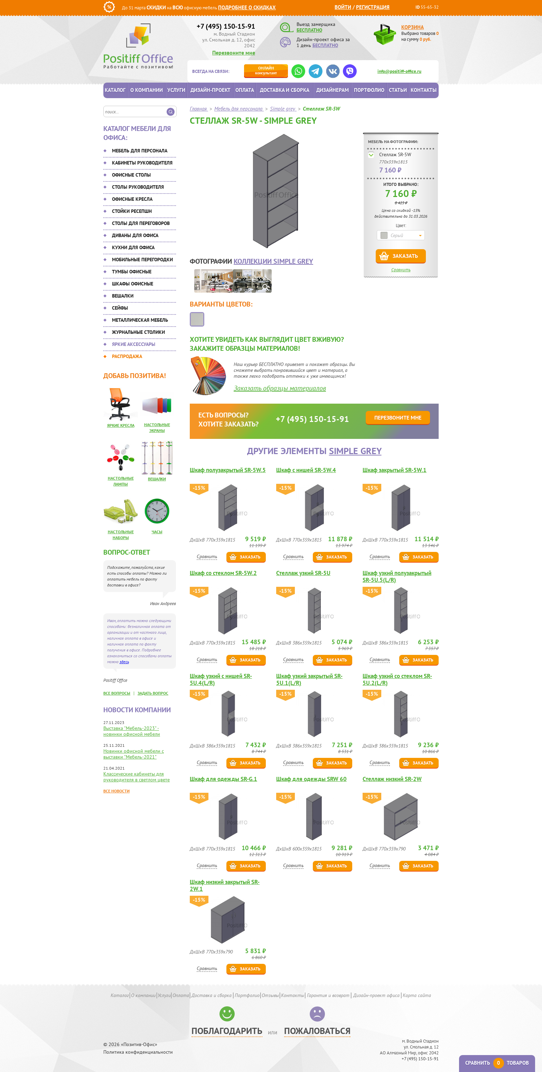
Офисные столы (131, 175)
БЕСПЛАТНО (309, 30)
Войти (343, 7)
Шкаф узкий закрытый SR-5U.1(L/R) (309, 679)
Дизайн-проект (210, 90)
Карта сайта (417, 995)
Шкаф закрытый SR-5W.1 (395, 470)
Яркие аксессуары (133, 344)
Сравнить (401, 270)
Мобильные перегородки (142, 259)
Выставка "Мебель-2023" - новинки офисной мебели (131, 731)
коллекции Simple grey (273, 261)
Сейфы (120, 308)
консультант (266, 70)
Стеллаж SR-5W (395, 154)
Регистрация (373, 7)
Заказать (405, 255)
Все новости (116, 790)
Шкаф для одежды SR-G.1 (223, 779)
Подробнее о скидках (247, 7)
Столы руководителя (138, 187)
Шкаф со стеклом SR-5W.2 (223, 573)
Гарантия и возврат (328, 995)
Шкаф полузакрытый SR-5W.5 (228, 470)
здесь (124, 661)
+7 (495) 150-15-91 (226, 26)
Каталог (115, 90)
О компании (146, 90)
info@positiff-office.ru (399, 71)
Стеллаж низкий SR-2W (392, 779)
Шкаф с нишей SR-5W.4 (306, 470)
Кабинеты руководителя (142, 163)
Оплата (244, 90)
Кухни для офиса (133, 247)
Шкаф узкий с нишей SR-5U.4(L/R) (221, 679)
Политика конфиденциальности (138, 1052)
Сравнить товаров (497, 1063)
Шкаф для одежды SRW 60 (311, 779)
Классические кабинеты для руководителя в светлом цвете (136, 777)
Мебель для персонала (139, 151)
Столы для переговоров (141, 223)
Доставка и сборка (284, 90)
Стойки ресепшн (132, 211)
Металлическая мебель (140, 320)
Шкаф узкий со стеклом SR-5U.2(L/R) (397, 679)
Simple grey (355, 451)
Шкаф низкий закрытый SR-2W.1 (225, 885)
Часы (157, 531)
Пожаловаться (317, 1030)
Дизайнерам (332, 90)
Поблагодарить (226, 1030)
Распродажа (127, 356)
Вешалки (122, 296)
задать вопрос (153, 693)
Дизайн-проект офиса (376, 995)
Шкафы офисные (132, 284)
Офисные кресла (132, 199)
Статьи (398, 90)
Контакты (424, 90)
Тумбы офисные (131, 272)
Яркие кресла (120, 425)
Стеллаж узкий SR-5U (303, 573)
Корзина (412, 27)
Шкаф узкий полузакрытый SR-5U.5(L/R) (397, 576)
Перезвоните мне (233, 52)
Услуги (176, 90)
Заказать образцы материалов (280, 388)
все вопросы (116, 693)
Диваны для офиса (135, 235)
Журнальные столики (138, 332)
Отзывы (270, 995)
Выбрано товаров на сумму (420, 36)
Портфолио (369, 90)
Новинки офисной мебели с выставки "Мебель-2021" (133, 754)
